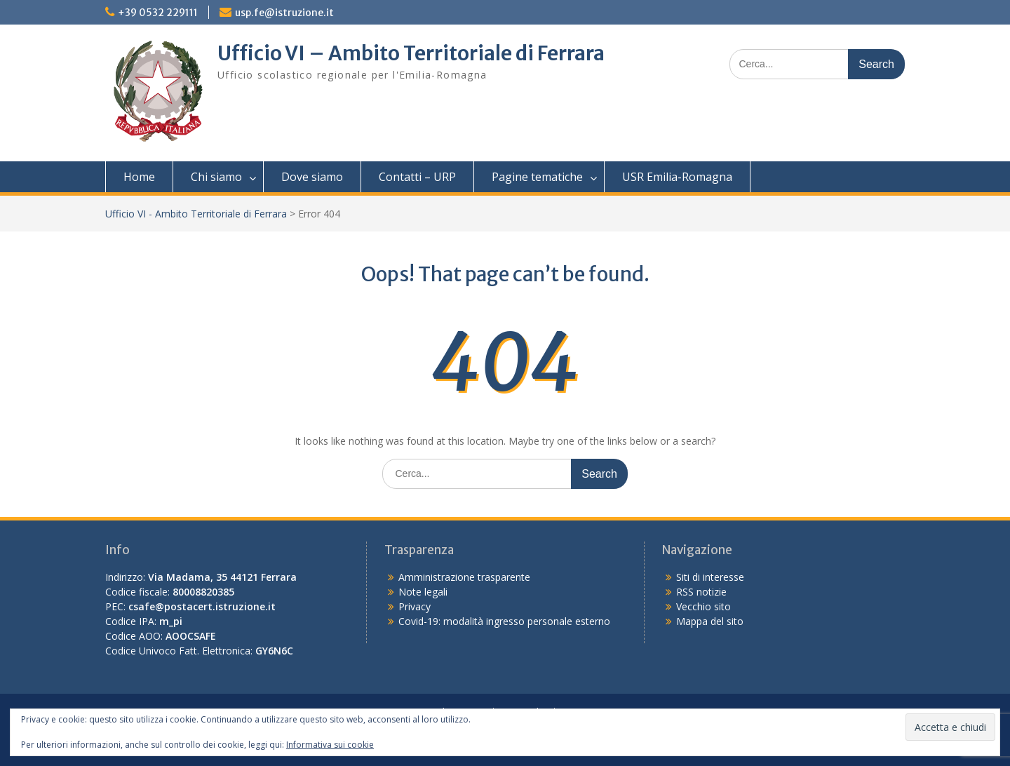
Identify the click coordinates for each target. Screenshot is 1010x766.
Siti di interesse (710, 577)
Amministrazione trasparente (464, 577)
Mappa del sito (709, 621)
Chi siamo (216, 176)
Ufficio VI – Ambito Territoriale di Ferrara (411, 53)
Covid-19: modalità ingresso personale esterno (504, 621)
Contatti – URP (417, 176)
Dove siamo (312, 176)
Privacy (414, 606)
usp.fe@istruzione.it (284, 12)
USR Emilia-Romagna (677, 176)
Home (139, 176)
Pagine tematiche (537, 176)
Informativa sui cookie (330, 745)
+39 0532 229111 (158, 12)
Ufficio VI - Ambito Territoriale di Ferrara (196, 213)
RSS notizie (701, 591)
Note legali (422, 591)
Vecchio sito (703, 606)
